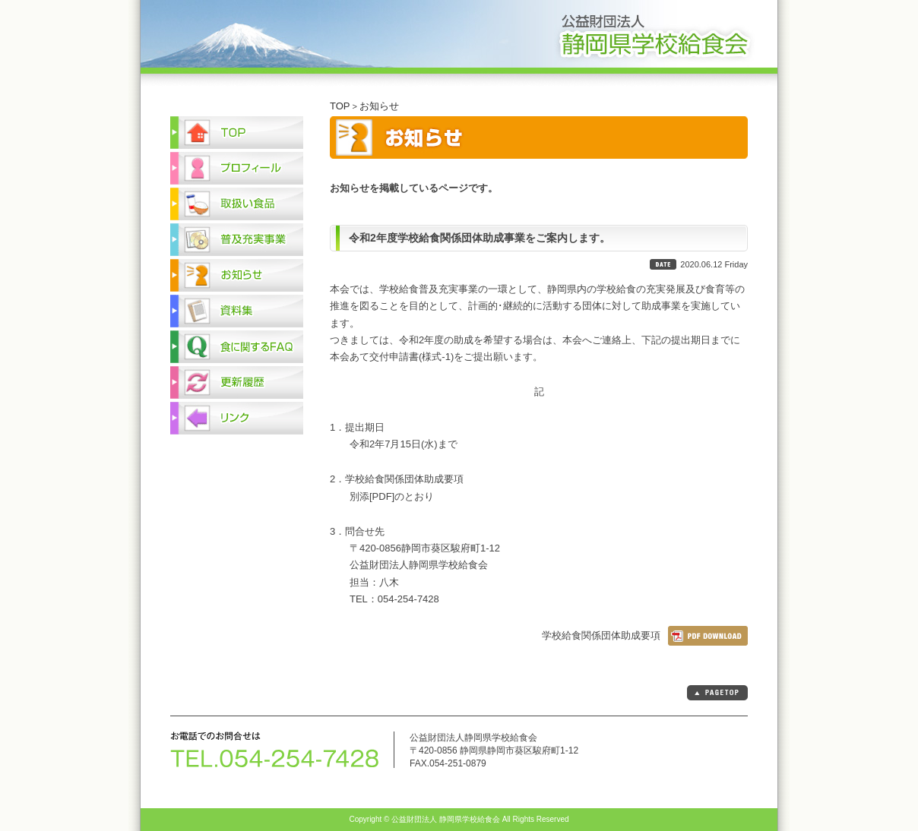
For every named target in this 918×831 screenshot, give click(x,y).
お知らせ (379, 106)
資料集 (236, 311)
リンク (236, 418)
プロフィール (236, 168)
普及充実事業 (236, 239)
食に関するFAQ (236, 346)
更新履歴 (236, 382)
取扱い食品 (236, 204)
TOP (340, 106)
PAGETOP (717, 692)
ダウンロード (708, 636)
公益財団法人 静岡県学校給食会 (459, 37)
